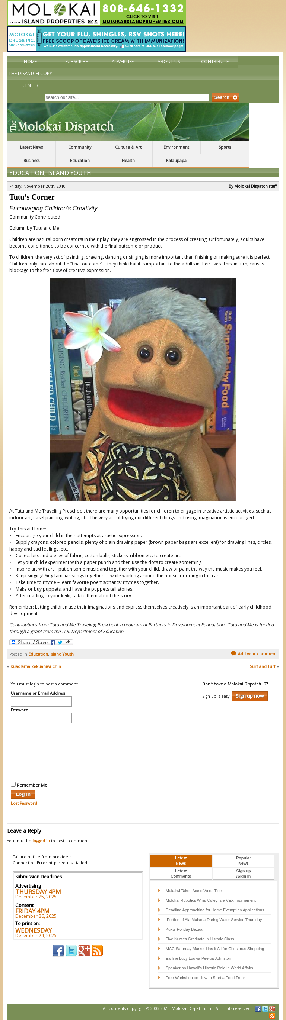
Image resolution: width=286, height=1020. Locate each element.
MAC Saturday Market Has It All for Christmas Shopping (215, 948)
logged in (41, 840)
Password (19, 710)
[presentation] (41, 751)
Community (79, 147)
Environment (176, 147)
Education (80, 160)
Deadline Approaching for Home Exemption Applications (215, 910)
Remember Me (29, 785)
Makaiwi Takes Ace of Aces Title (194, 890)
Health (128, 160)
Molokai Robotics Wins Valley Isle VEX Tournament (211, 900)
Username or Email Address (38, 693)
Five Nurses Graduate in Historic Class (200, 939)
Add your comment (254, 653)
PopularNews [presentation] (243, 860)
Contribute (215, 61)
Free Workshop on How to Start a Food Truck (205, 977)
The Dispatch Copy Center (30, 79)
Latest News (31, 147)
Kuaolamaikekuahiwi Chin (35, 666)
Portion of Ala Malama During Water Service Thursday (214, 919)
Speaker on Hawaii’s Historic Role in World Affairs (209, 968)
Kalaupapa (176, 160)
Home (30, 61)
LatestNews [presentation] (181, 860)
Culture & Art (128, 147)
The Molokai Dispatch (128, 122)
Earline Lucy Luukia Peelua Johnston (198, 958)
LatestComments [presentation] (181, 873)
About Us (169, 61)
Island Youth (69, 173)
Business (31, 160)
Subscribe (76, 61)
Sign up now (250, 696)
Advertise (123, 61)
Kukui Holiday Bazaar (185, 929)
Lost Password (24, 803)
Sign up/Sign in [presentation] (243, 873)
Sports (225, 147)
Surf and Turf (263, 666)
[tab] (181, 861)
